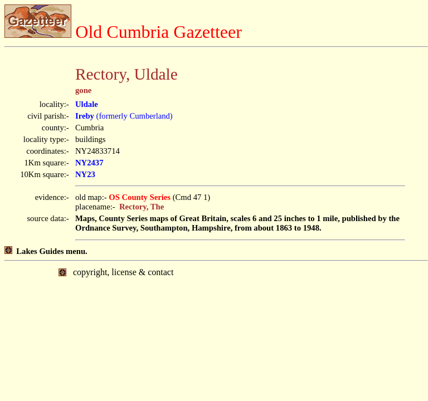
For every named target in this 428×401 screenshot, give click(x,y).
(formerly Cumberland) (124, 115)
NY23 (85, 174)
